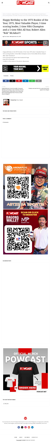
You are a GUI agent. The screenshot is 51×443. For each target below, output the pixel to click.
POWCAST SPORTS (30, 440)
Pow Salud (6, 36)
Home (4, 14)
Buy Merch (27, 437)
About (20, 437)
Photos (12, 75)
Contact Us (34, 437)
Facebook (8, 14)
